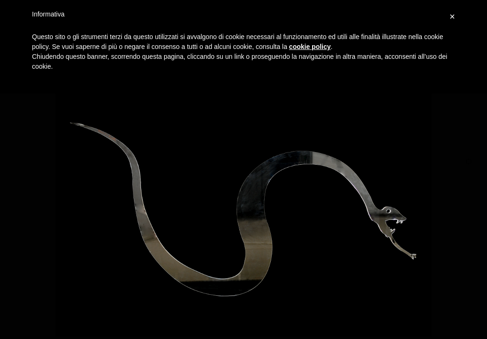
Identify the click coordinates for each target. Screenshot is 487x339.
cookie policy (310, 46)
